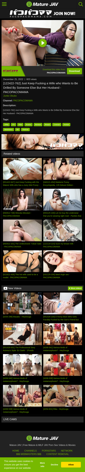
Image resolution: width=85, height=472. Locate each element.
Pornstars (49, 451)
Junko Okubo (10, 96)
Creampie (57, 124)
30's (13, 124)
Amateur (28, 124)
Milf (17, 129)
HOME (15, 451)
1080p (6, 124)
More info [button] (42, 464)
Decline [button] (54, 465)
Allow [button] (71, 465)
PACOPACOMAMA (23, 100)
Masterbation (8, 129)
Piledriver (25, 129)
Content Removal (57, 454)
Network (67, 451)
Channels (30, 451)
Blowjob (47, 124)
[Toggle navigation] (4, 4)
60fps (20, 124)
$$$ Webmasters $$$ (28, 454)
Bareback (38, 124)
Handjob (66, 124)
